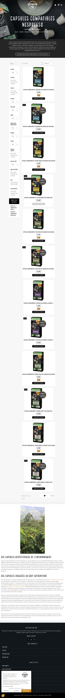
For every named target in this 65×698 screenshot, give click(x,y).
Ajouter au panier (38, 98)
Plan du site (35, 695)
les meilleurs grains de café (56, 579)
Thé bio (4, 650)
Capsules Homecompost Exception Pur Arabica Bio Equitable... (39, 269)
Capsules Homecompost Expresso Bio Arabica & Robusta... (39, 303)
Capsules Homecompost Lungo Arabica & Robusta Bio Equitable (38, 445)
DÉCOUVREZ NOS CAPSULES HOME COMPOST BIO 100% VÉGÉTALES (32, 54)
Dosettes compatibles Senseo (14, 207)
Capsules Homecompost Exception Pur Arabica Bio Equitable (38, 232)
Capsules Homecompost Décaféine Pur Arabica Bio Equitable (38, 90)
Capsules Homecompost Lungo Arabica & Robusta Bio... (38, 482)
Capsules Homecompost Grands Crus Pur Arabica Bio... (38, 411)
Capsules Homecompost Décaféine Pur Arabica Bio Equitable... (38, 126)
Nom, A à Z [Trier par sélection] (50, 63)
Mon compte (5, 666)
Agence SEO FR (48, 695)
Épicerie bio (5, 657)
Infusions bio (6, 654)
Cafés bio (4, 647)
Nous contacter (6, 669)
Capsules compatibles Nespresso (14, 213)
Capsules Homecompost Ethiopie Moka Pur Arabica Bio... (38, 197)
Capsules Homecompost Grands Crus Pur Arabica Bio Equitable (38, 374)
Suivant (53, 496)
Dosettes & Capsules (14, 201)
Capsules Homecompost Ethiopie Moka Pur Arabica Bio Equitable (38, 161)
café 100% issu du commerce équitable (16, 586)
